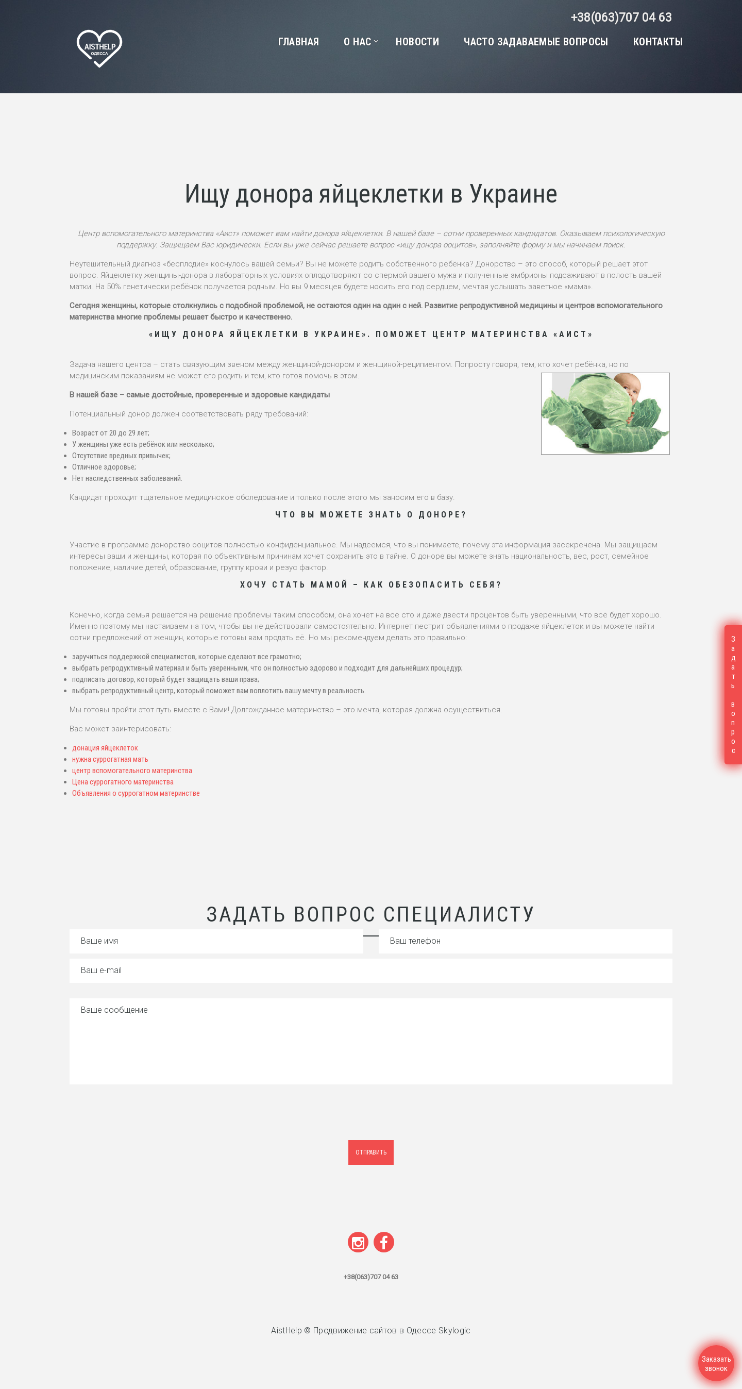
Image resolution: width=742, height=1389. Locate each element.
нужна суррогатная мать (110, 759)
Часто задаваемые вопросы (536, 42)
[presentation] (155, 1120)
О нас (357, 42)
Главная (298, 42)
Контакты (658, 42)
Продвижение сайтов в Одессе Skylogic (392, 1331)
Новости (417, 42)
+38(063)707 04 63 (620, 18)
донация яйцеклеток (106, 747)
